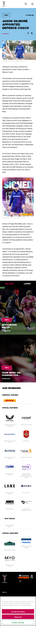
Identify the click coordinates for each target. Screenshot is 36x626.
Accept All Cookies (18, 612)
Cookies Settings (18, 622)
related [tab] (9, 284)
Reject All (17, 617)
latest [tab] (27, 284)
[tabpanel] (18, 334)
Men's (6, 15)
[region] (18, 611)
